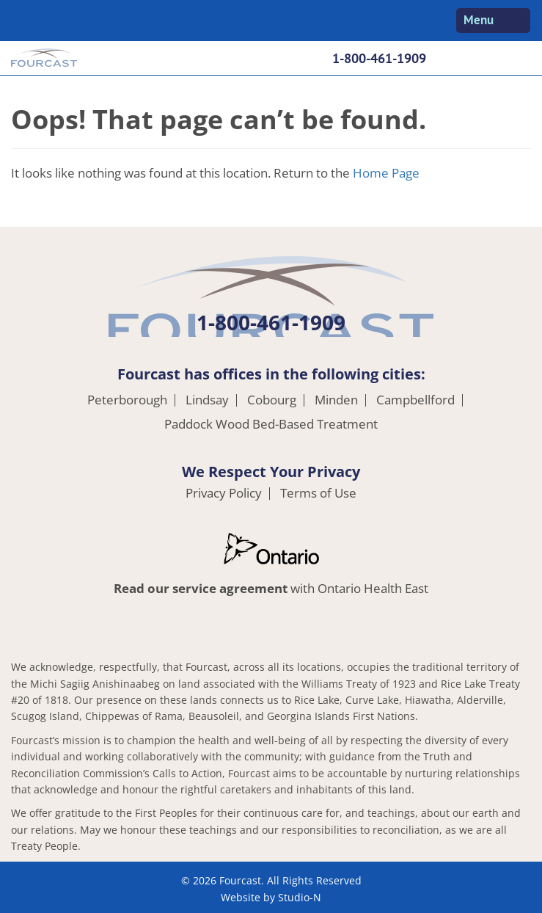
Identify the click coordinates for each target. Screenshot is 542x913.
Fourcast (44, 59)
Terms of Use (318, 493)
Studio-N (299, 897)
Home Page (386, 172)
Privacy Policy (224, 493)
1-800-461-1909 (379, 58)
